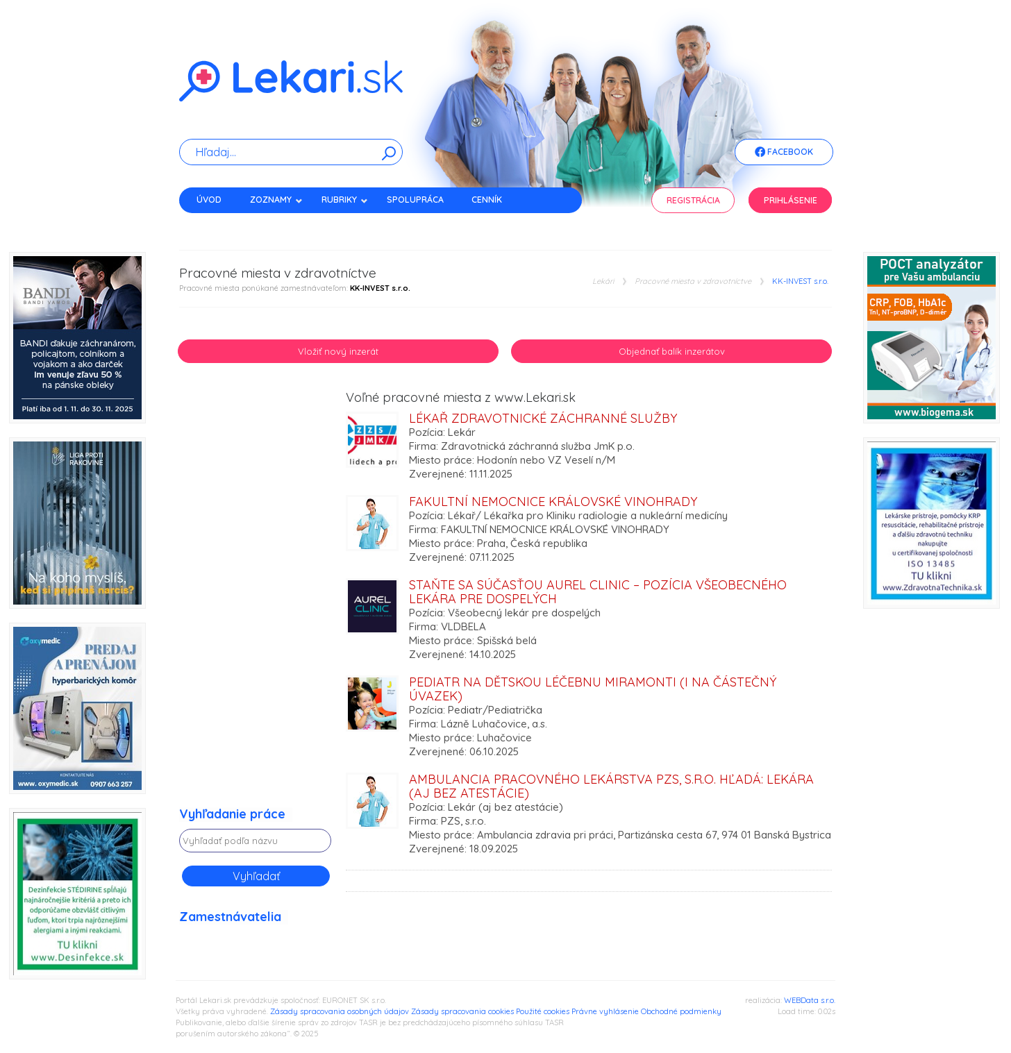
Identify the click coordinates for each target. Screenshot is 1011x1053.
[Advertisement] (255, 599)
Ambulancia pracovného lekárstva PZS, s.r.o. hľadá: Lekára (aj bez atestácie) (611, 786)
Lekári (603, 281)
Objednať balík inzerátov (672, 351)
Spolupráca (415, 199)
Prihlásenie (790, 200)
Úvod (209, 199)
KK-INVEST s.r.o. (800, 281)
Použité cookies (542, 1011)
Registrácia (693, 200)
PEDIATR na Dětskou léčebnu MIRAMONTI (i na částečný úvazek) (592, 689)
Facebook (784, 152)
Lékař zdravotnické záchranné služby (543, 418)
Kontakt (216, 224)
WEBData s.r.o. (809, 1000)
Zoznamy (276, 199)
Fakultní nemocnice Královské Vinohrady (553, 501)
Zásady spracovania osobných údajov (339, 1011)
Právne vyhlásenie (605, 1011)
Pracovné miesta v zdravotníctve (693, 281)
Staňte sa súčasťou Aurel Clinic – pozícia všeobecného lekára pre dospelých (598, 592)
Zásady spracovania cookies (462, 1011)
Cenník (486, 199)
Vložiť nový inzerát (338, 351)
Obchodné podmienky (681, 1011)
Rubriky (344, 199)
